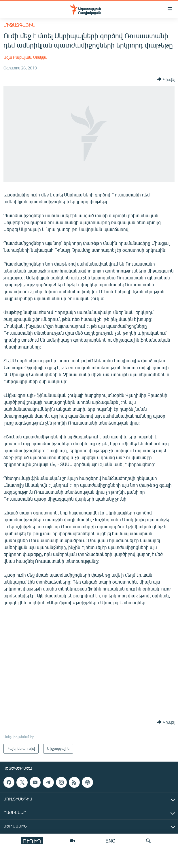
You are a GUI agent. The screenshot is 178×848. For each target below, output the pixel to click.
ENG (110, 840)
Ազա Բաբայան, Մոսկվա (25, 57)
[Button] (166, 79)
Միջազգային (19, 25)
